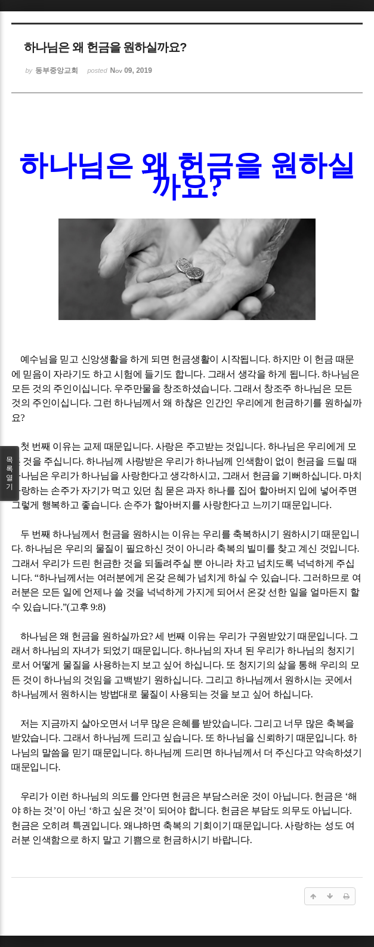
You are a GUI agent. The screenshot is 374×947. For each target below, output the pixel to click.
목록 (9, 473)
